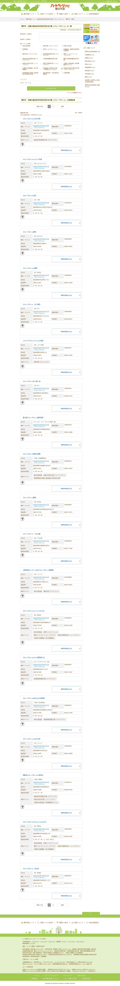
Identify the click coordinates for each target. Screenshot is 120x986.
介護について (78, 14)
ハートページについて (51, 975)
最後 (62, 106)
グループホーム (80, 941)
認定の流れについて (90, 61)
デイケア (64, 941)
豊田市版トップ (29, 14)
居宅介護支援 (26, 46)
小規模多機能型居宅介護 (50, 58)
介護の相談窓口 (94, 14)
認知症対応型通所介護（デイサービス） (30, 59)
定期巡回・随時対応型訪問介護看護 (71, 50)
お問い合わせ (82, 975)
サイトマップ (68, 975)
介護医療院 (67, 72)
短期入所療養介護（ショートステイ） (51, 64)
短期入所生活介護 (27, 952)
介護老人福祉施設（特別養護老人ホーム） (71, 64)
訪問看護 (25, 49)
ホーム (22, 19)
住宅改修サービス (89, 73)
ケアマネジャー (35, 941)
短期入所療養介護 (37, 952)
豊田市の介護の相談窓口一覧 (92, 51)
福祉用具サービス (89, 70)
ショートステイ (71, 941)
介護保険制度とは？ (28, 962)
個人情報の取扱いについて (51, 978)
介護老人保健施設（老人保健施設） (30, 68)
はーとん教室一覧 (87, 964)
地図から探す (63, 14)
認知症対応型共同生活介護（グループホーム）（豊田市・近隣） (56, 19)
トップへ (90, 913)
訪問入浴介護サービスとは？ (85, 962)
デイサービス (51, 941)
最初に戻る (40, 106)
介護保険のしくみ (89, 54)
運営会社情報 (86, 978)
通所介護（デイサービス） (30, 54)
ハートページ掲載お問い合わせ (108, 1)
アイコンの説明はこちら (74, 92)
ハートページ (91, 1)
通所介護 (93, 949)
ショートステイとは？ (59, 962)
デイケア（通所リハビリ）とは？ (42, 964)
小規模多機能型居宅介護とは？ (60, 964)
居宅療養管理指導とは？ (75, 964)
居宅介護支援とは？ (72, 962)
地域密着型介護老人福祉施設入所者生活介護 (30, 73)
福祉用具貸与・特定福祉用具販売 (51, 73)
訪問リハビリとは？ (28, 964)
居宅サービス (88, 64)
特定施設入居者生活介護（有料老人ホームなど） (50, 68)
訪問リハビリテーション (50, 49)
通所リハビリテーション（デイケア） (71, 54)
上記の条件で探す (51, 88)
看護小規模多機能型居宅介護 (71, 59)
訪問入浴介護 (67, 46)
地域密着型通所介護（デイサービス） (51, 54)
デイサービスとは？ (48, 962)
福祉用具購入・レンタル (29, 943)
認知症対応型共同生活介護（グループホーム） (71, 68)
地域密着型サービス (90, 67)
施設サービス (88, 76)
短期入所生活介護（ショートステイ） (30, 64)
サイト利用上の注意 (71, 978)
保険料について (89, 57)
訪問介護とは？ (38, 962)
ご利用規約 (34, 978)
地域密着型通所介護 (28, 951)
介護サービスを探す (46, 14)
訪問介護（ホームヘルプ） (51, 46)
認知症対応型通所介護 (60, 951)
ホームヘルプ (44, 941)
